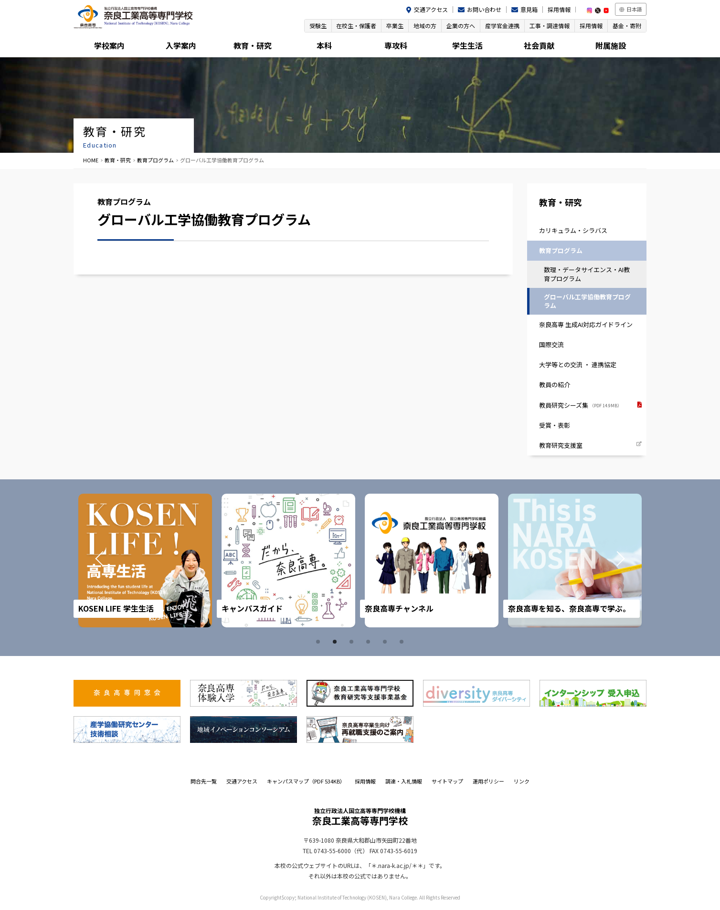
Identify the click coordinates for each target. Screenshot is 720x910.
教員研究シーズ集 (580, 405)
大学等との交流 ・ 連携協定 (577, 365)
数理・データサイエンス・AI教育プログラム (587, 274)
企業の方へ (460, 25)
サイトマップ (447, 781)
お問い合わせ (484, 9)
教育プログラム (155, 160)
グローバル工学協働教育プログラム (587, 301)
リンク (521, 781)
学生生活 (467, 45)
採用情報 (559, 9)
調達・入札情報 (403, 781)
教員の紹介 (554, 385)
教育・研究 (252, 45)
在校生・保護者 (356, 25)
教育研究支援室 (560, 445)
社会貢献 (539, 45)
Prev (98, 561)
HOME (90, 160)
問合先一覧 (204, 781)
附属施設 (610, 45)
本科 (324, 45)
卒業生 (394, 25)
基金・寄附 (627, 25)
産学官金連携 (502, 25)
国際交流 (551, 344)
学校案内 (109, 45)
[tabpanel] (148, 561)
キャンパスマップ (306, 781)
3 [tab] (353, 642)
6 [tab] (403, 642)
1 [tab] (319, 642)
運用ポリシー (488, 781)
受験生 (317, 25)
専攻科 (395, 45)
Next (621, 561)
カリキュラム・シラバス (573, 230)
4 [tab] (369, 642)
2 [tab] (336, 642)
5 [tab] (386, 642)
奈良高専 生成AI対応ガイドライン (586, 324)
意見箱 (529, 9)
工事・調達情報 (549, 25)
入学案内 (181, 45)
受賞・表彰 (554, 425)
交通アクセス (431, 9)
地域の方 (424, 25)
